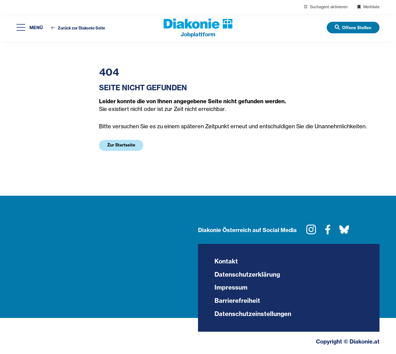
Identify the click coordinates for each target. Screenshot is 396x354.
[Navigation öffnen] (29, 27)
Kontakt (226, 261)
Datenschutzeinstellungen (253, 314)
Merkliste (368, 6)
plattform (198, 34)
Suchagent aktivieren (326, 6)
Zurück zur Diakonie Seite (78, 28)
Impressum (231, 288)
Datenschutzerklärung (247, 275)
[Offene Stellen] (353, 27)
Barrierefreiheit (237, 301)
